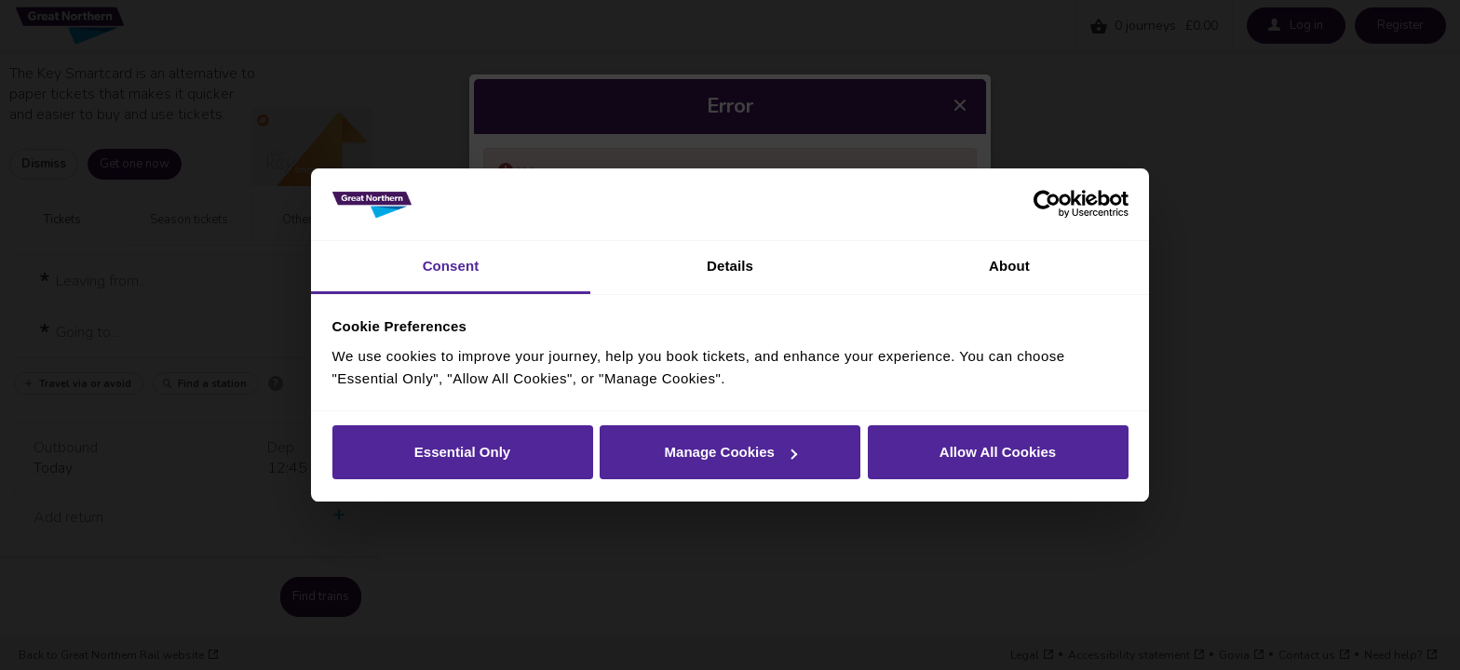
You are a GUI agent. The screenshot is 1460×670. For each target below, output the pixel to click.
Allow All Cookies (998, 452)
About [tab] (1009, 266)
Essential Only (462, 452)
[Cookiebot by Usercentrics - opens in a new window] (1047, 205)
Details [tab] (730, 266)
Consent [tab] (451, 266)
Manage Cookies (731, 452)
